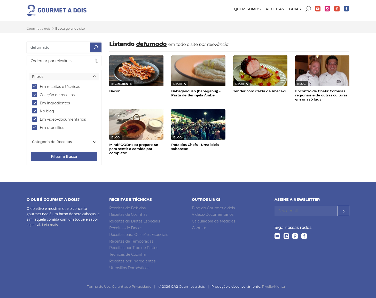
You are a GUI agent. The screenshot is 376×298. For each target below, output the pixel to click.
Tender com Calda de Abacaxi (259, 91)
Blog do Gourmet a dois (213, 208)
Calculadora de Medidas (213, 221)
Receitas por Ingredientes (132, 261)
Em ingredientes (52, 102)
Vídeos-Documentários (212, 214)
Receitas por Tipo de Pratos (133, 247)
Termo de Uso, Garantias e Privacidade (119, 286)
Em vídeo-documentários (60, 119)
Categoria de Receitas (52, 141)
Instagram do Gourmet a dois (327, 9)
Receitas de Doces (125, 228)
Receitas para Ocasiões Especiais (138, 234)
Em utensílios (49, 127)
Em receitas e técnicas (57, 86)
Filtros (37, 76)
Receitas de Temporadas (131, 241)
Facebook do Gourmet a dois (346, 9)
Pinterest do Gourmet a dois (337, 9)
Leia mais (50, 224)
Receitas (275, 9)
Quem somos (247, 9)
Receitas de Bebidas (127, 208)
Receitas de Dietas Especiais (134, 221)
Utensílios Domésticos (129, 268)
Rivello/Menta (273, 286)
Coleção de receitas (55, 94)
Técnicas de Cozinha (127, 254)
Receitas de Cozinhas (128, 214)
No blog (44, 110)
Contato (199, 228)
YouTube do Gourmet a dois (318, 9)
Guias (295, 9)
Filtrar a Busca (64, 156)
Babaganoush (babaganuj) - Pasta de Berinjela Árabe (196, 93)
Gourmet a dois (39, 28)
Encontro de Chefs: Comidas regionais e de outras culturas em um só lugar (321, 95)
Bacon (115, 91)
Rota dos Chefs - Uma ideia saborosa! (195, 147)
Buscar (308, 9)
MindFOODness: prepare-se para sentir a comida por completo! (133, 149)
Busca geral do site (70, 28)
